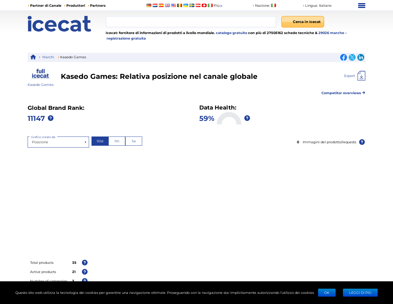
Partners (98, 5)
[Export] (354, 76)
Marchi (48, 57)
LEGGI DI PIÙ (360, 292)
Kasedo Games (40, 84)
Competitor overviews (343, 92)
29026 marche (331, 32)
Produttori (75, 5)
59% (206, 117)
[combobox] (191, 22)
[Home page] (67, 24)
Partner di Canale (45, 5)
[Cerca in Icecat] (302, 22)
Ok (326, 292)
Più (218, 6)
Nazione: (261, 5)
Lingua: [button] (310, 5)
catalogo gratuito (231, 32)
